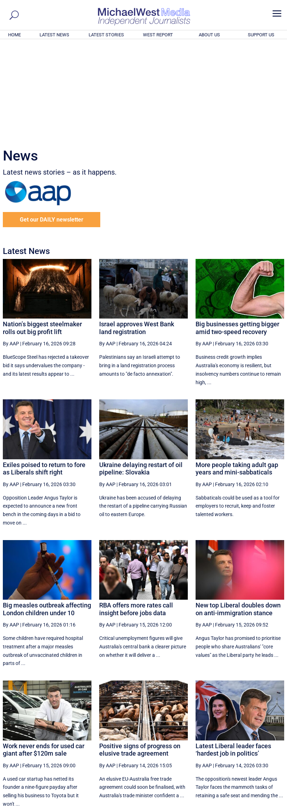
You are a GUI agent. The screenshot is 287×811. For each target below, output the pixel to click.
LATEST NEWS (54, 34)
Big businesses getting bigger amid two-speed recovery (237, 232)
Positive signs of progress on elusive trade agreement (139, 653)
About (233, 806)
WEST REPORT (158, 34)
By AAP (11, 247)
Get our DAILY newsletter (51, 123)
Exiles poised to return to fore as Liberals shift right (44, 372)
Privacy (271, 806)
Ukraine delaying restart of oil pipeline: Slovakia (141, 372)
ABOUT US (209, 34)
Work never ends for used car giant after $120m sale (43, 653)
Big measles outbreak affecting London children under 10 (47, 513)
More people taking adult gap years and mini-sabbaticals (237, 372)
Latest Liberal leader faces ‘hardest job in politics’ (233, 653)
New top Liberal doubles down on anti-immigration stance (238, 513)
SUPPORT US (261, 34)
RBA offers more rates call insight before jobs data (136, 513)
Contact (251, 806)
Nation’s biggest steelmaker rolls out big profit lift (42, 232)
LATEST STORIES (106, 34)
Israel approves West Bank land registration (136, 232)
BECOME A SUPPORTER (252, 766)
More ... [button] (265, 740)
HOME (14, 34)
